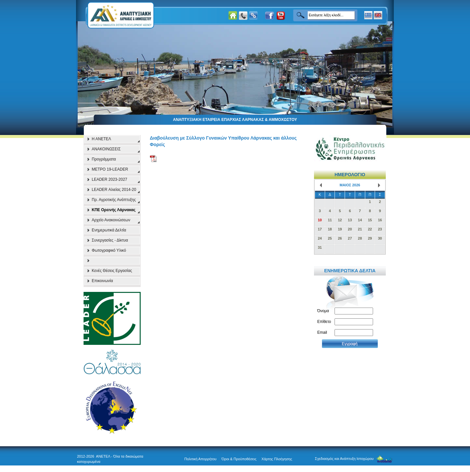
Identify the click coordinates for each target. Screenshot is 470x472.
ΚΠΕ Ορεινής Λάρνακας (113, 210)
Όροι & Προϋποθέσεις (239, 459)
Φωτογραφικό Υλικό (109, 250)
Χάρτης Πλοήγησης (276, 459)
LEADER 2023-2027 (109, 179)
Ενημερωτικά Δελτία (109, 230)
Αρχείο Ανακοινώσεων (111, 220)
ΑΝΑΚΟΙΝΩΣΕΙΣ (106, 149)
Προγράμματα (104, 159)
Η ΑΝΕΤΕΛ (101, 139)
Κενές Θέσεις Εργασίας (112, 270)
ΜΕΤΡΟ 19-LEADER (110, 169)
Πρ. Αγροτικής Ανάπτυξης (114, 199)
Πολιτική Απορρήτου (200, 459)
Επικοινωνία (102, 280)
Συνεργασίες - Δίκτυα (110, 240)
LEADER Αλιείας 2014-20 (114, 189)
